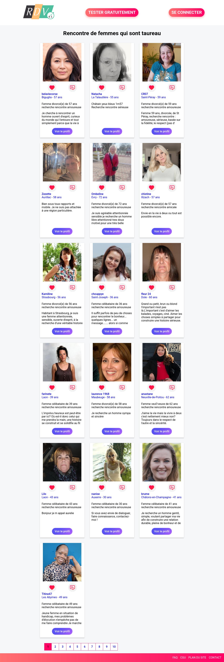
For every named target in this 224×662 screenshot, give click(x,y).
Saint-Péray (148, 97)
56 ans (62, 297)
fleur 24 (146, 294)
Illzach (145, 197)
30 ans (107, 497)
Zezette (46, 194)
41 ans (177, 497)
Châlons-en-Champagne (156, 497)
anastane (147, 394)
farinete (46, 394)
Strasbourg (48, 297)
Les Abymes (49, 597)
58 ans (57, 197)
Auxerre (96, 497)
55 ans (114, 97)
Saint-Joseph (100, 297)
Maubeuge (98, 397)
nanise (96, 494)
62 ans (170, 397)
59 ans (162, 97)
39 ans (54, 397)
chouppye (98, 294)
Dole (144, 297)
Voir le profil (62, 131)
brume (145, 494)
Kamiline (47, 294)
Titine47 (47, 594)
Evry (94, 197)
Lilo (44, 494)
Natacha (97, 94)
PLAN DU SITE (197, 657)
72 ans (103, 197)
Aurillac (46, 197)
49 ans (63, 597)
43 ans (54, 497)
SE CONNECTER (187, 12)
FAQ (175, 657)
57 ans (58, 97)
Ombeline (97, 194)
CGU (183, 657)
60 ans (153, 297)
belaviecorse (50, 94)
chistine (146, 194)
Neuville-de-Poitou (152, 397)
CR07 (144, 94)
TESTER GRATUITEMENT (112, 12)
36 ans (114, 297)
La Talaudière (100, 97)
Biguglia (47, 97)
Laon (45, 397)
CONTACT (215, 657)
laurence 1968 (100, 394)
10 (114, 646)
